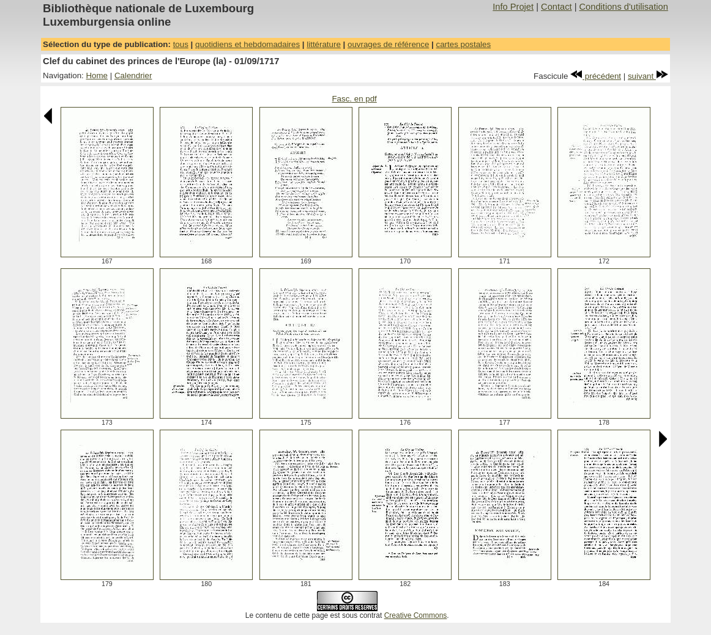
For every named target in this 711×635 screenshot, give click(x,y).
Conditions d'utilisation (623, 7)
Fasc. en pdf (354, 98)
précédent (595, 76)
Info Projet (513, 7)
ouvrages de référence (388, 44)
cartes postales (463, 44)
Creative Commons (415, 615)
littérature (324, 44)
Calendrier (133, 75)
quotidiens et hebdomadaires (247, 44)
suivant (648, 76)
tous (180, 44)
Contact (556, 7)
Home (97, 75)
